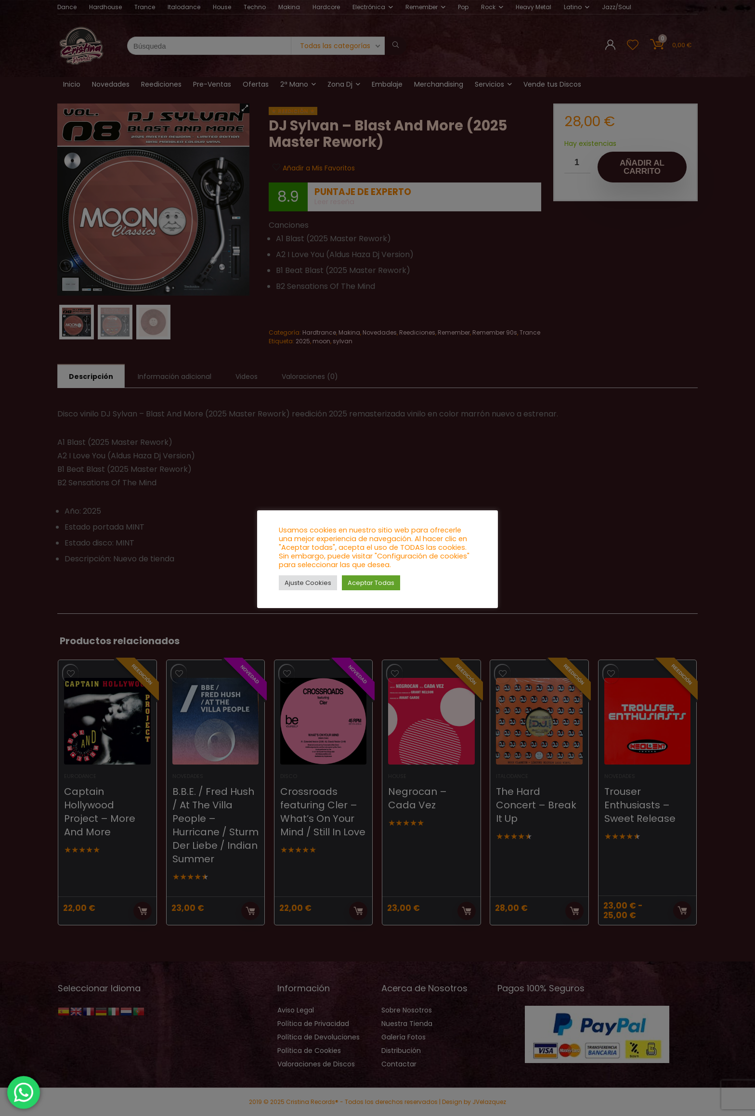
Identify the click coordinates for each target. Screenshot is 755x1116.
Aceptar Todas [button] (371, 582)
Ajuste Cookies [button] (308, 582)
